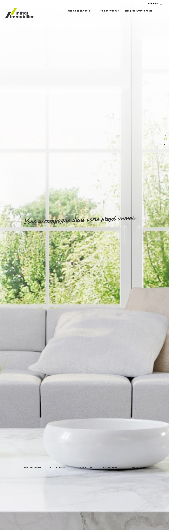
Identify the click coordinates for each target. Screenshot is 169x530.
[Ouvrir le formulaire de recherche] (159, 3)
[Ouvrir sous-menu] (91, 11)
